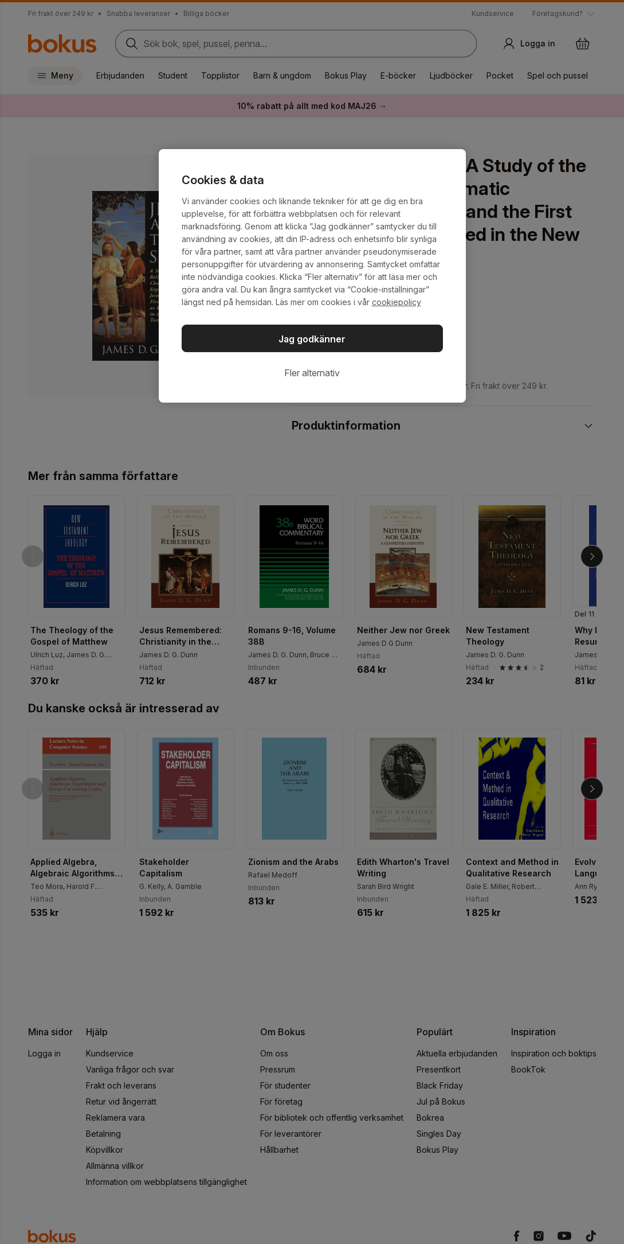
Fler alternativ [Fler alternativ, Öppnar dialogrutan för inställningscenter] (312, 373)
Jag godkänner (312, 339)
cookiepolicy (396, 302)
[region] (312, 276)
